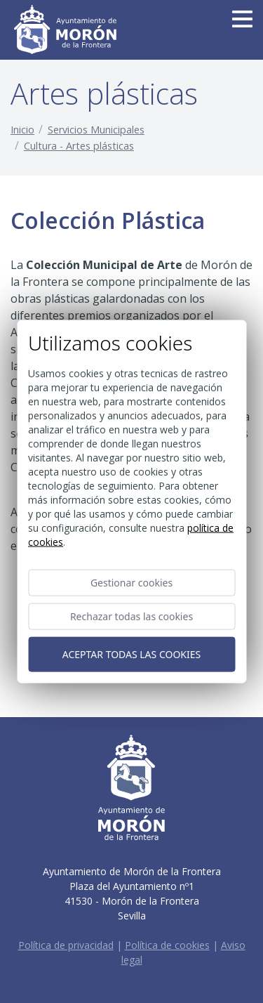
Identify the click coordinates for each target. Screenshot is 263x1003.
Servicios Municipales (96, 129)
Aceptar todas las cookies (131, 653)
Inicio (22, 129)
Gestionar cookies (131, 582)
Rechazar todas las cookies (131, 615)
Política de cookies (167, 945)
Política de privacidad (66, 945)
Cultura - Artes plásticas (79, 145)
